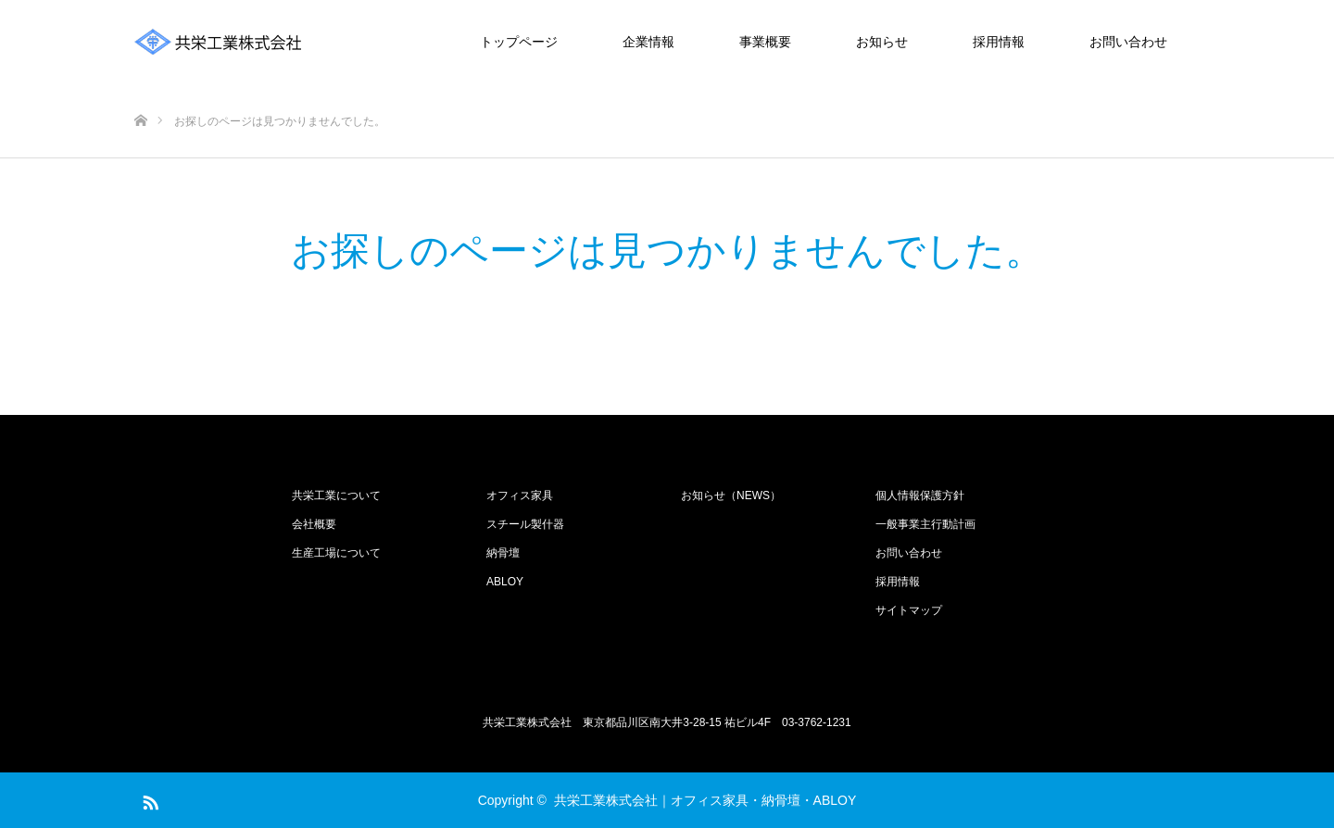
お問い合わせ (1128, 41)
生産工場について (336, 552)
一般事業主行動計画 (925, 524)
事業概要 (765, 41)
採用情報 (999, 41)
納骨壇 (503, 552)
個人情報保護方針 (919, 495)
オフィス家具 (519, 495)
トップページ (519, 41)
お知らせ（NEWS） (731, 495)
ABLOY (504, 581)
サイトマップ (908, 610)
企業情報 (648, 41)
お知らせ (882, 41)
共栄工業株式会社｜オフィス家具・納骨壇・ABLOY (705, 800)
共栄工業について (336, 495)
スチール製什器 (525, 524)
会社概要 (314, 524)
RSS (148, 799)
